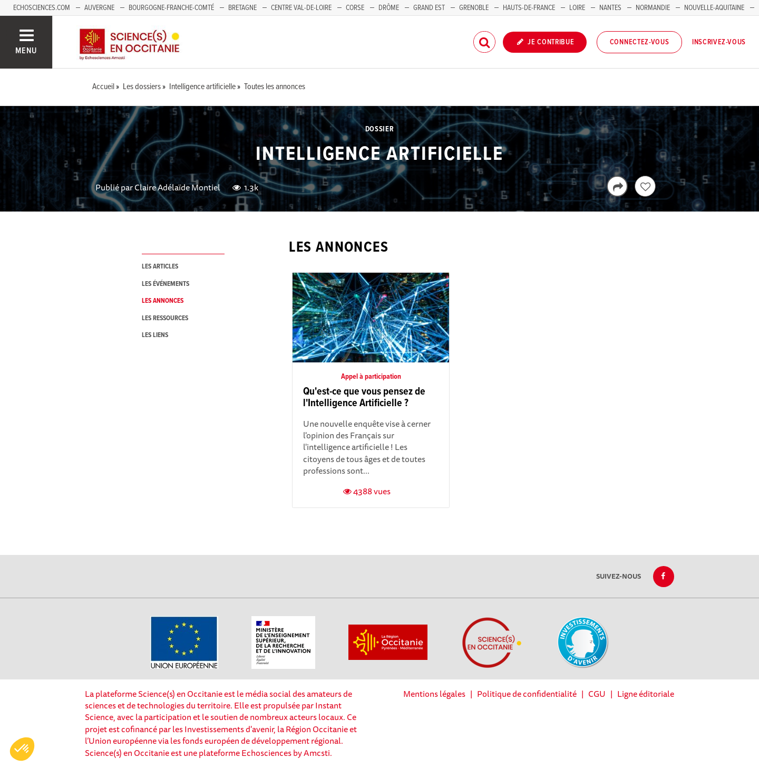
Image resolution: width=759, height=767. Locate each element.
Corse (355, 8)
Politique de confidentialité (527, 694)
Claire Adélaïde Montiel (177, 187)
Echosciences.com (41, 8)
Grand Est (429, 8)
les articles (160, 266)
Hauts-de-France (529, 8)
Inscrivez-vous (719, 42)
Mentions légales (434, 694)
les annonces (162, 300)
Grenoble (474, 8)
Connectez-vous (639, 42)
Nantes (610, 8)
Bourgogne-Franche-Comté (171, 8)
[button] (22, 749)
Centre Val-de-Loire (301, 8)
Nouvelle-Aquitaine (714, 8)
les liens (155, 335)
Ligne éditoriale (645, 694)
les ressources (165, 318)
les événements (165, 284)
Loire (577, 8)
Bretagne (242, 8)
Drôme (388, 8)
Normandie (653, 8)
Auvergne (99, 8)
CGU (597, 694)
